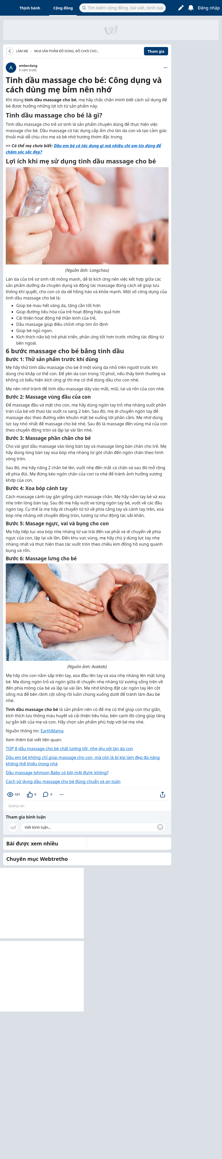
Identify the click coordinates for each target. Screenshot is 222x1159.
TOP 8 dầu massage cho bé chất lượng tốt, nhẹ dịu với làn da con (69, 748)
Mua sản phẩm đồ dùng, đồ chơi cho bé (65, 51)
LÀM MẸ (22, 51)
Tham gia (156, 51)
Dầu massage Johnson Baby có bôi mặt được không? (57, 772)
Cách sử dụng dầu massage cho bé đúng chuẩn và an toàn (63, 781)
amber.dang (28, 65)
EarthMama (52, 731)
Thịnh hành (30, 7)
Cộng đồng (63, 7)
